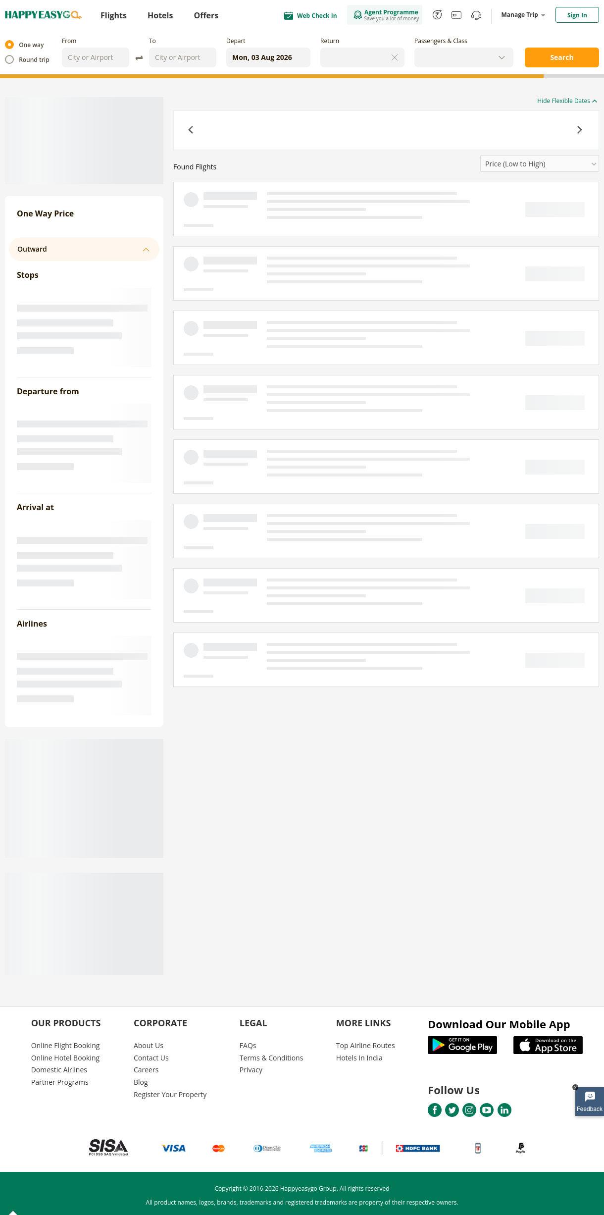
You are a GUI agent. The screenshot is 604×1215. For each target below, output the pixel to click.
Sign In (577, 15)
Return (329, 41)
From (69, 41)
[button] (191, 131)
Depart (236, 41)
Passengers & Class (440, 41)
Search (561, 57)
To (152, 41)
